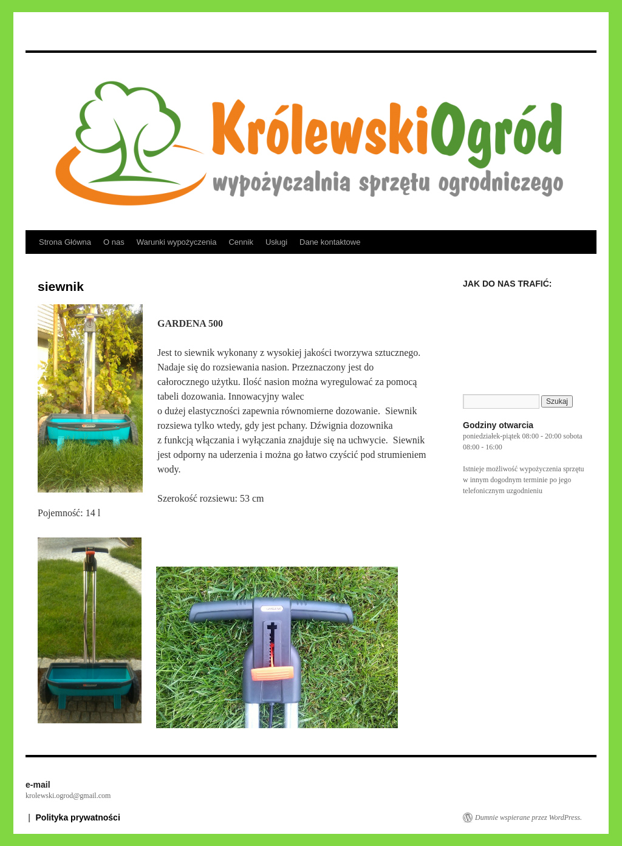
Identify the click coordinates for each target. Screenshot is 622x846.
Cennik (240, 242)
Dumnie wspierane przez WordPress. (528, 817)
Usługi (276, 242)
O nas (114, 242)
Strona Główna (65, 242)
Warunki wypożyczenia (177, 242)
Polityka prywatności (78, 817)
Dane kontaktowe (329, 242)
